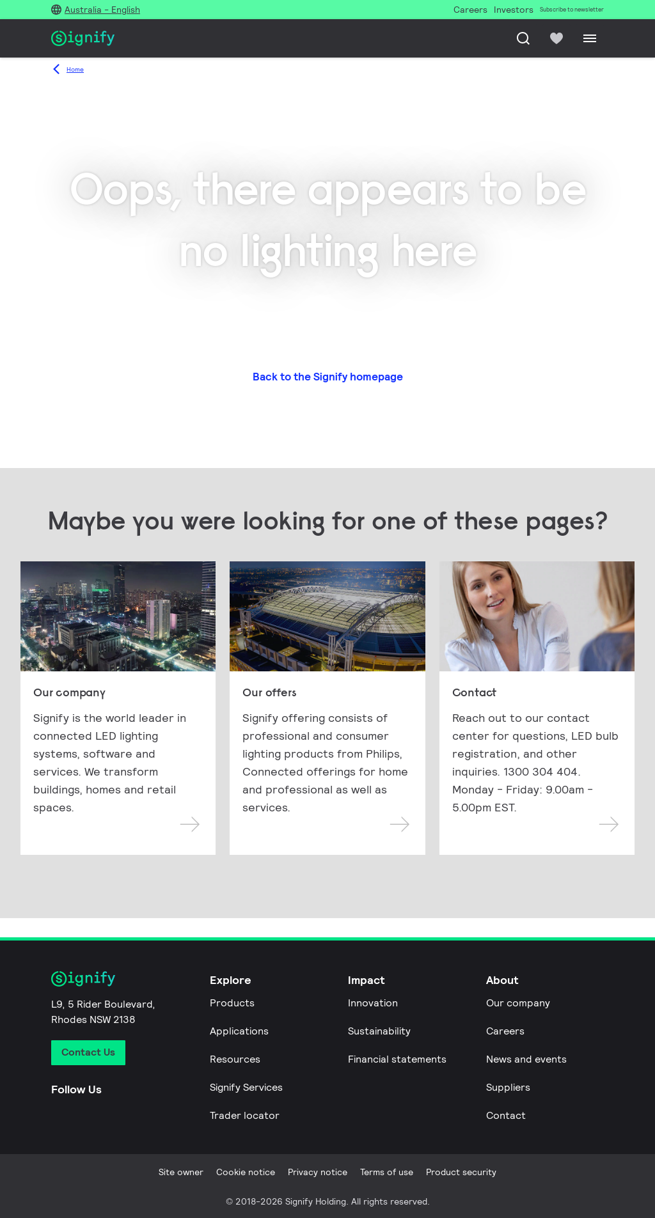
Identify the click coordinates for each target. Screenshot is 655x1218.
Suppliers (508, 1087)
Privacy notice (317, 1172)
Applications (239, 1031)
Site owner (181, 1172)
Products (232, 1003)
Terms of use (386, 1172)
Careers (505, 1031)
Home (75, 69)
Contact (506, 1115)
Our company (518, 1003)
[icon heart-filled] (556, 38)
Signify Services (246, 1087)
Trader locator (245, 1115)
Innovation (373, 1003)
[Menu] (590, 38)
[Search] (523, 38)
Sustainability (379, 1031)
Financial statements (397, 1059)
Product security (461, 1172)
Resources (235, 1059)
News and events (526, 1059)
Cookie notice (245, 1172)
